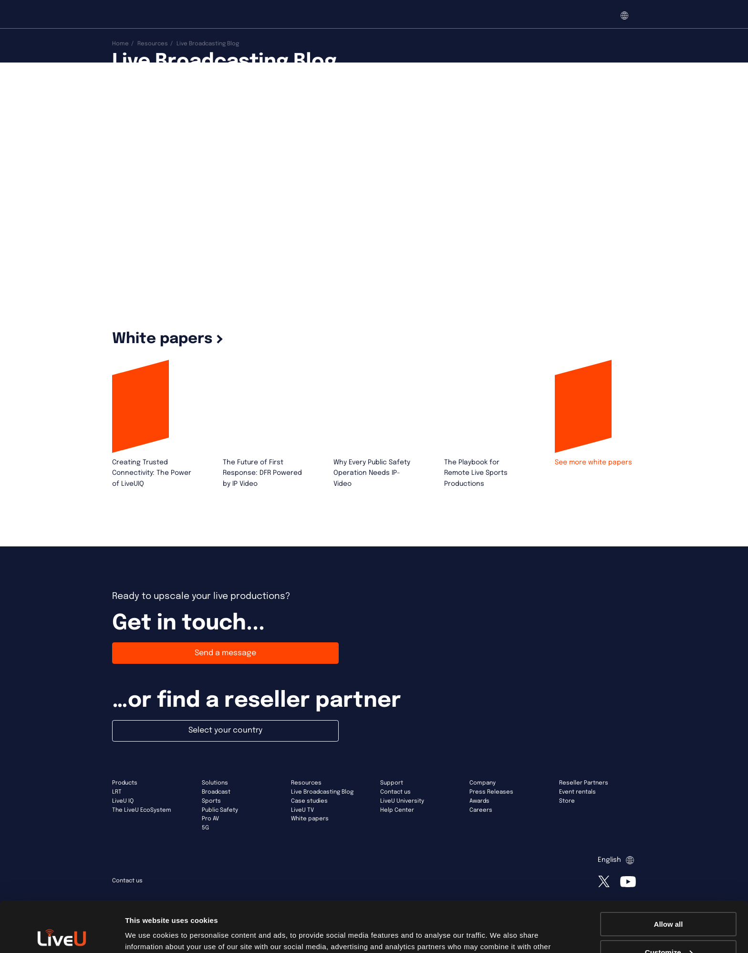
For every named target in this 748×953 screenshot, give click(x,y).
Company (482, 783)
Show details (147, 934)
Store (567, 801)
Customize (669, 902)
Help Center (397, 810)
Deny (668, 929)
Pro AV (210, 819)
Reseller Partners (583, 783)
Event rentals (577, 792)
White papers (310, 819)
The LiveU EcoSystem (141, 810)
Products (124, 783)
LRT (117, 792)
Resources (152, 44)
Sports (211, 801)
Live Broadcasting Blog (322, 792)
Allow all (668, 873)
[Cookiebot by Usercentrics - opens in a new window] (62, 934)
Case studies (309, 801)
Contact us (395, 792)
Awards (479, 801)
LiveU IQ (123, 801)
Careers (480, 810)
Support (391, 783)
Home (120, 44)
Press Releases (491, 792)
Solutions (215, 783)
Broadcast (216, 792)
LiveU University (402, 801)
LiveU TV (302, 810)
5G (205, 828)
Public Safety (220, 810)
